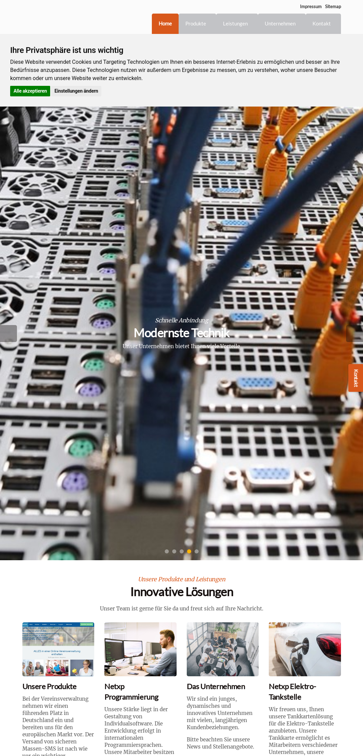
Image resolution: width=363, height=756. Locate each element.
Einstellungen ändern (76, 91)
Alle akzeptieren (30, 91)
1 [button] (167, 551)
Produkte (195, 23)
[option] (181, 333)
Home (165, 23)
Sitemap (333, 6)
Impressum (311, 6)
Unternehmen (280, 23)
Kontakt (321, 23)
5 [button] (197, 551)
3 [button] (182, 551)
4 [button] (189, 551)
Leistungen (235, 23)
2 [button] (174, 551)
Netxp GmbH (56, 17)
